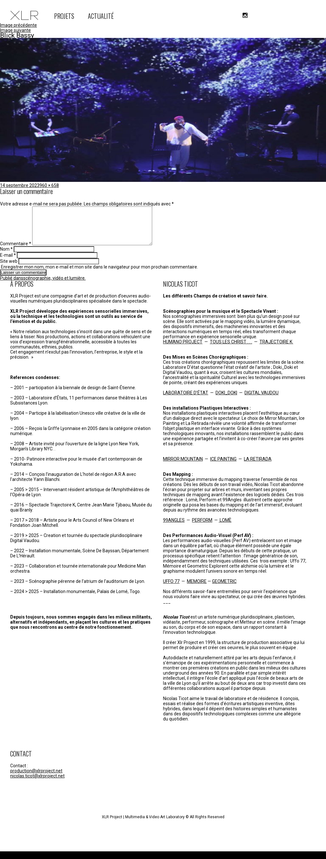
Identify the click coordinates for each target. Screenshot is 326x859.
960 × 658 (49, 185)
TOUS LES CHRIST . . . (231, 349)
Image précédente (18, 25)
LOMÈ (225, 527)
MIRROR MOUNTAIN (183, 466)
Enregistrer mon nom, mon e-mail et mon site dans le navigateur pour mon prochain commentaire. (99, 274)
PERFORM (202, 527)
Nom (6, 256)
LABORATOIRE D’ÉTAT (185, 400)
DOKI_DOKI (226, 400)
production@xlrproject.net (36, 778)
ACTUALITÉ (101, 16)
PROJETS (64, 16)
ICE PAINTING (223, 466)
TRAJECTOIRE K (276, 349)
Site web (9, 268)
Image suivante (15, 30)
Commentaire (15, 251)
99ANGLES (174, 527)
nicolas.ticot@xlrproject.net (37, 783)
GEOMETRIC (224, 588)
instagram (245, 15)
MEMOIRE (197, 588)
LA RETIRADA (258, 466)
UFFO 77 (171, 588)
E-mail (8, 262)
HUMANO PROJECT (182, 349)
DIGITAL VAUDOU (261, 400)
